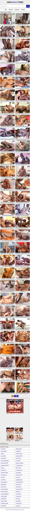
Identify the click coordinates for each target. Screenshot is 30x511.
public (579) (18, 458)
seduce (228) (3, 458)
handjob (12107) (19, 455)
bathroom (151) (19, 453)
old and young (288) (5, 460)
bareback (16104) (4, 472)
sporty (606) (18, 493)
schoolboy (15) (4, 474)
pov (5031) (18, 460)
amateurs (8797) (19, 489)
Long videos (17, 9)
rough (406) (18, 451)
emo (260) (18, 505)
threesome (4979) (4, 463)
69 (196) (2, 453)
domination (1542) (4, 503)
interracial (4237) (4, 491)
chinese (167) (18, 496)
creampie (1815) (19, 465)
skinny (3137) (3, 470)
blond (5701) (18, 467)
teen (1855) (3, 448)
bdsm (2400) (3, 505)
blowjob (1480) (4, 482)
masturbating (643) (4, 493)
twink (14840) (3, 451)
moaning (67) (18, 472)
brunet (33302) (4, 501)
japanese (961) (19, 448)
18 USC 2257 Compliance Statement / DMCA (13, 509)
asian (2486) (3, 455)
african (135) (18, 484)
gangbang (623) (19, 479)
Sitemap (23, 509)
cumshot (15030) (4, 489)
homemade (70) (19, 470)
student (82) (18, 501)
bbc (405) (18, 498)
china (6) (2, 467)
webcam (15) (18, 486)
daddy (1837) (3, 484)
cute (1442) (3, 479)
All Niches (23, 9)
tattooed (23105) (19, 482)
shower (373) (3, 486)
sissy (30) (3, 477)
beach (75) (18, 477)
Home (6, 9)
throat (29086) (4, 496)
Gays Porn (15, 2)
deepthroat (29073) (5, 465)
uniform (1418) (19, 474)
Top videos (11, 9)
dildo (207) (18, 491)
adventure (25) (19, 503)
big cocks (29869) (19, 463)
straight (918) (3, 498)
